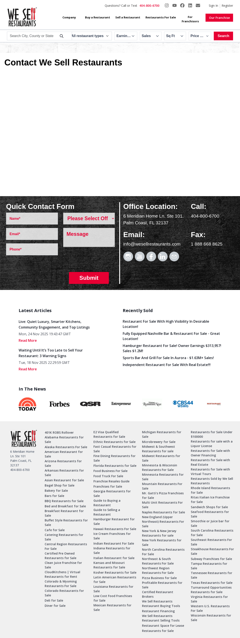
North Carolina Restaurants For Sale (163, 551)
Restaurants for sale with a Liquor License (212, 443)
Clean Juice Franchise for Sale (63, 565)
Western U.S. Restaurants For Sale (210, 608)
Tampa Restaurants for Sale (209, 566)
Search (223, 36)
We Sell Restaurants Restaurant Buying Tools (161, 603)
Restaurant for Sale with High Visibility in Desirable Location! (166, 324)
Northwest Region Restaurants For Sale (158, 570)
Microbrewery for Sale (158, 442)
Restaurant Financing (158, 611)
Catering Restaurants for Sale (64, 537)
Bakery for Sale (56, 490)
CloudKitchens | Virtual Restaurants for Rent (62, 574)
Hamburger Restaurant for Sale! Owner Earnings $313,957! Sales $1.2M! (172, 348)
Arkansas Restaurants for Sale (64, 472)
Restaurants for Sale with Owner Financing (210, 453)
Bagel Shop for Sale (59, 485)
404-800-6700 (149, 5)
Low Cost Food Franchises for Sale (112, 598)
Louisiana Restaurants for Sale (113, 588)
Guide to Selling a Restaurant (106, 512)
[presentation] (96, 260)
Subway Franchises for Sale (211, 559)
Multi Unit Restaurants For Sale (162, 504)
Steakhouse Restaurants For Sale (212, 551)
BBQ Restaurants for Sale (64, 501)
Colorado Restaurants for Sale (64, 593)
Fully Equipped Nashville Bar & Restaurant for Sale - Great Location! (171, 336)
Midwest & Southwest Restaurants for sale (158, 448)
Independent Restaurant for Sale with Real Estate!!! (167, 364)
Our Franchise (219, 18)
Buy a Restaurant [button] (97, 17)
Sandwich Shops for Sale (209, 507)
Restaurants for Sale (158, 631)
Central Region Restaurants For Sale (66, 546)
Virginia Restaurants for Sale (209, 599)
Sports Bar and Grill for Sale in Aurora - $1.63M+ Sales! (168, 357)
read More (28, 340)
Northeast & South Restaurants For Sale (158, 561)
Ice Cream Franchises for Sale (112, 536)
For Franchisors (190, 19)
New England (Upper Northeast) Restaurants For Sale (163, 521)
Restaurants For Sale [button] (160, 17)
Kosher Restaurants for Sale (114, 572)
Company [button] (69, 17)
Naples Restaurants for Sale (163, 512)
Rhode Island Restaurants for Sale (210, 490)
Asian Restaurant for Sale (64, 480)
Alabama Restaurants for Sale (64, 439)
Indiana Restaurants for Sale (111, 550)
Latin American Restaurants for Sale (114, 579)
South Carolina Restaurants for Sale (212, 532)
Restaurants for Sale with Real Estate (210, 462)
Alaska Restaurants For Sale (66, 447)
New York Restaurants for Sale (161, 542)
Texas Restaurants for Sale (211, 583)
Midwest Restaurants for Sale (161, 458)
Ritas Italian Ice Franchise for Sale (210, 499)
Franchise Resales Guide (111, 481)
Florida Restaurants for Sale (114, 466)
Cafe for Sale (55, 530)
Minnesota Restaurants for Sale (163, 476)
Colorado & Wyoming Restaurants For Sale (61, 583)
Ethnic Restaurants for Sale (114, 442)
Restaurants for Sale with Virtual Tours (210, 471)
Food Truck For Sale (108, 476)
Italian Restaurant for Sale (113, 558)
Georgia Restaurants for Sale (112, 493)
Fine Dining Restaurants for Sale (114, 458)
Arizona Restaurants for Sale (63, 463)
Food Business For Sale (110, 471)
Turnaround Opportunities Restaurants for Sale (211, 589)
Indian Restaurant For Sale (113, 543)
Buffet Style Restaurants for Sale (66, 522)
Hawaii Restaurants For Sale (114, 529)
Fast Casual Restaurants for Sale (114, 448)
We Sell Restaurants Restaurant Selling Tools (161, 618)
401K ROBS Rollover (59, 432)
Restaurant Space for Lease (163, 625)
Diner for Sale (55, 606)
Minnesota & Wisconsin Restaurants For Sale (159, 467)
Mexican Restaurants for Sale (112, 607)
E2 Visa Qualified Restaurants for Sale (109, 434)
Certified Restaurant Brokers (157, 594)
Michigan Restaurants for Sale (161, 434)
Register (227, 5)
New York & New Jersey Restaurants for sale (159, 533)
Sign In (213, 5)
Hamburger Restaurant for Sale (114, 521)
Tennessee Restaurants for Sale (211, 575)
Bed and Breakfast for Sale (65, 506)
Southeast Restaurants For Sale (211, 542)
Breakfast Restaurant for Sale (64, 513)
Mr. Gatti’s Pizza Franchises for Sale (163, 495)
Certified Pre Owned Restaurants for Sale (60, 555)
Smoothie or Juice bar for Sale (210, 523)
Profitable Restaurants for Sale (162, 585)
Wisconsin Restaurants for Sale (211, 617)
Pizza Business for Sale (159, 578)
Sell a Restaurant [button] (127, 17)
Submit (88, 278)
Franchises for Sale (107, 486)
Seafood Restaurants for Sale (210, 514)
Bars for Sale (54, 496)
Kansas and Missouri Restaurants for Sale (109, 565)
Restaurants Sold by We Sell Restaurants (212, 481)
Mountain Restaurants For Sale (162, 486)
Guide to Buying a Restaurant (107, 502)
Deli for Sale (54, 600)
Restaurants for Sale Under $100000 (211, 434)
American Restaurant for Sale (64, 454)
